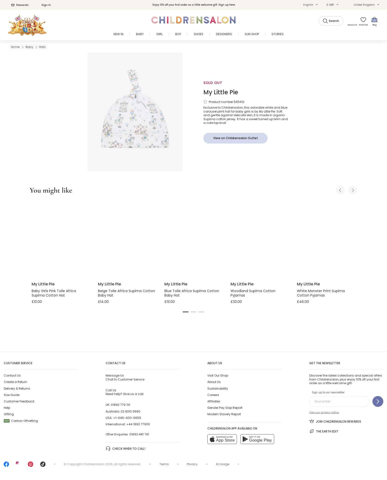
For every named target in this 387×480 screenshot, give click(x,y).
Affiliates (213, 401)
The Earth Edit (323, 431)
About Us (214, 382)
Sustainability (217, 388)
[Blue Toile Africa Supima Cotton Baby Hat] (193, 239)
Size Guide (11, 395)
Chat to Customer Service (125, 377)
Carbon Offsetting (21, 421)
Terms (164, 464)
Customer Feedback (19, 401)
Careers (213, 395)
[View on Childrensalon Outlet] (235, 138)
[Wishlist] (363, 21)
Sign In (43, 5)
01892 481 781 (139, 434)
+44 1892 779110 (138, 424)
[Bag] (374, 21)
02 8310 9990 (130, 411)
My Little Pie (220, 92)
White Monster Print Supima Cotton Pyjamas (321, 293)
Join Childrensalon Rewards (335, 421)
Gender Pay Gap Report (224, 408)
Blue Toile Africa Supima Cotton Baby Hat (191, 293)
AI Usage (222, 464)
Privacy (192, 464)
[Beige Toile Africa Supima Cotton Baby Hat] (127, 239)
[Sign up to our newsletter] (377, 401)
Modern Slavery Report (224, 414)
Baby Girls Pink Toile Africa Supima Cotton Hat (54, 293)
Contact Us (12, 375)
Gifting (9, 414)
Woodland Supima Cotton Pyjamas (253, 293)
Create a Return (15, 382)
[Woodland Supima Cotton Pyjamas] (260, 239)
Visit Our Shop (217, 375)
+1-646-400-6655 (127, 418)
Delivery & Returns (17, 388)
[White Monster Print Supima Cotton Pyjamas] (326, 239)
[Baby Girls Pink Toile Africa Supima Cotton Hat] (61, 239)
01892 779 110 (120, 405)
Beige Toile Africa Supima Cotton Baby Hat (126, 293)
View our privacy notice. (324, 412)
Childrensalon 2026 (98, 464)
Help (7, 408)
